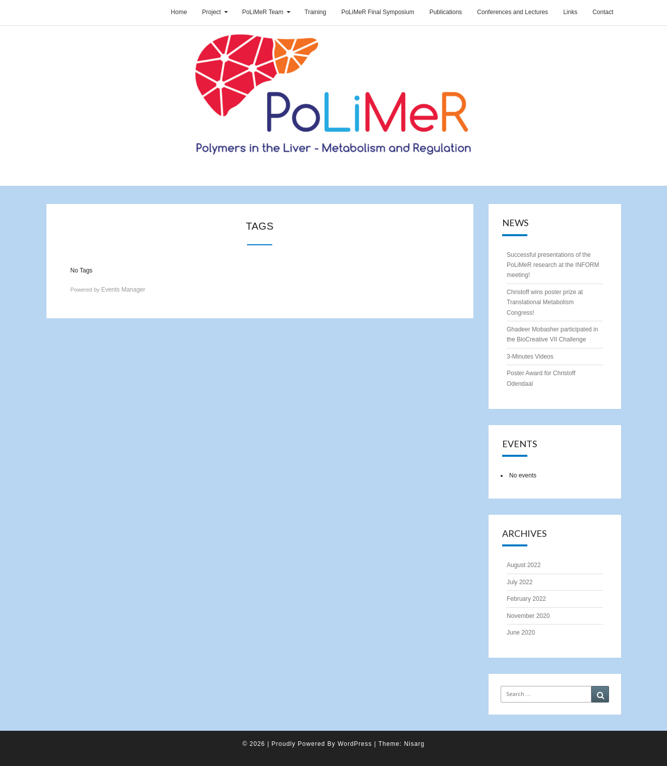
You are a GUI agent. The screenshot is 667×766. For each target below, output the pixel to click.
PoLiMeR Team (262, 12)
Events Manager (123, 289)
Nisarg (414, 743)
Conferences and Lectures (512, 12)
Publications (446, 12)
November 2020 (528, 615)
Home (179, 12)
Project (211, 12)
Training (315, 12)
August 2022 (523, 565)
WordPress (355, 743)
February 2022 (526, 598)
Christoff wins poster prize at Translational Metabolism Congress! (545, 302)
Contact (602, 12)
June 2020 (521, 632)
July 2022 (519, 582)
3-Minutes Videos (530, 356)
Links (570, 12)
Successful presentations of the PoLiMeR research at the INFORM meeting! (553, 265)
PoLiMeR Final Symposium (377, 12)
